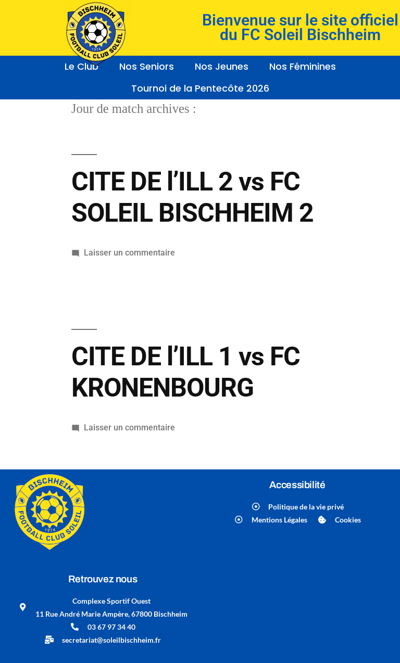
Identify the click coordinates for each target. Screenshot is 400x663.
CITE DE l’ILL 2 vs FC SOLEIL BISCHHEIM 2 (192, 197)
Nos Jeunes (221, 66)
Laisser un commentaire (129, 253)
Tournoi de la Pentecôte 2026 (200, 88)
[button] (224, 67)
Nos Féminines (302, 66)
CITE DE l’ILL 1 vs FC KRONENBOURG (185, 371)
